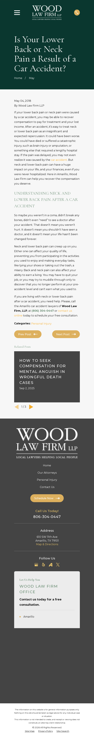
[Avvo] (50, 564)
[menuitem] (30, 665)
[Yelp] (43, 564)
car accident (59, 159)
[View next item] (31, 407)
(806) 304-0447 (43, 310)
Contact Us (47, 487)
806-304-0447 (47, 516)
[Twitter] (58, 564)
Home (47, 465)
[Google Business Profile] (36, 564)
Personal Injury (41, 323)
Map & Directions (47, 544)
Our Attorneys (47, 472)
